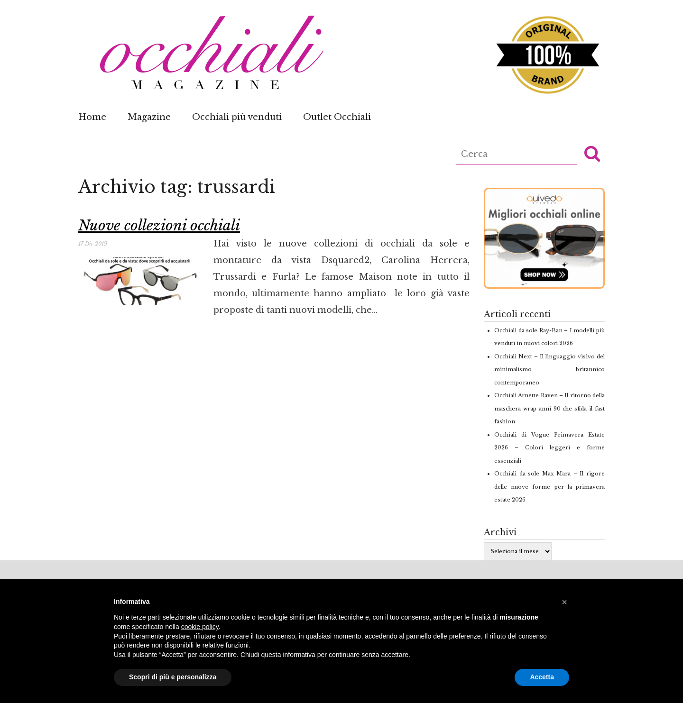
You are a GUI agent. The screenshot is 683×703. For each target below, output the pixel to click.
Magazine (149, 117)
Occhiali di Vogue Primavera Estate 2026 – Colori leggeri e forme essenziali (549, 447)
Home (92, 117)
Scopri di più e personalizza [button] (172, 677)
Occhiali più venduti (237, 117)
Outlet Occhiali (337, 117)
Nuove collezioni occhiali (159, 225)
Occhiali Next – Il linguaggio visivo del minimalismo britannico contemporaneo (549, 369)
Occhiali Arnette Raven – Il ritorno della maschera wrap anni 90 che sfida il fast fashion (549, 408)
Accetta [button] (542, 677)
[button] (592, 153)
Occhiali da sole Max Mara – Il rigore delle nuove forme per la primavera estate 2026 (549, 486)
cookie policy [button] (200, 626)
